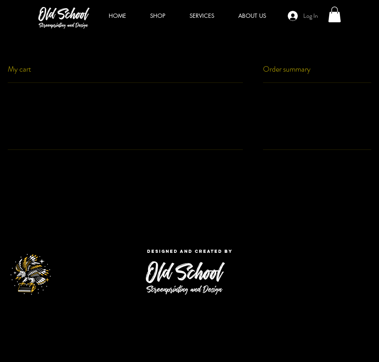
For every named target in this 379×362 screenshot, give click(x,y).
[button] (334, 14)
